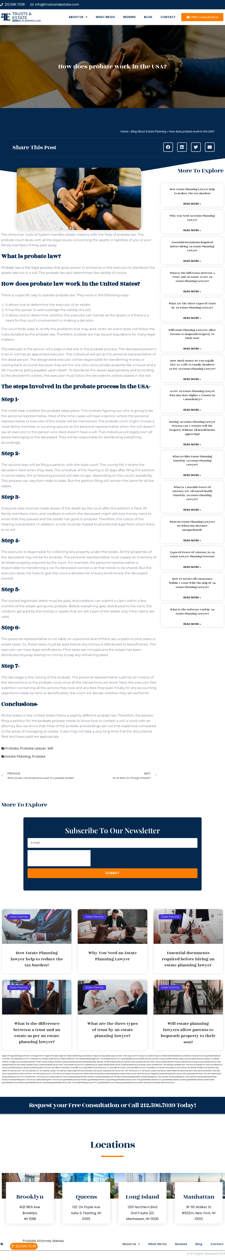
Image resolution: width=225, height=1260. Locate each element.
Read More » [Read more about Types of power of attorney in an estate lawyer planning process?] (192, 567)
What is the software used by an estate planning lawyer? (192, 612)
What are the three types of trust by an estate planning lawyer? (192, 305)
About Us (78, 17)
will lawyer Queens (149, 1071)
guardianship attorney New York (127, 1080)
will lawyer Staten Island (166, 1071)
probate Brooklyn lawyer (170, 1062)
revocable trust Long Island (81, 1068)
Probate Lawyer (33, 748)
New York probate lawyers (106, 1059)
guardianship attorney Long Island (101, 1080)
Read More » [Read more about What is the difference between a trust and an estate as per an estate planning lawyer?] (192, 291)
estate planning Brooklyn (131, 1077)
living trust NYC (133, 1056)
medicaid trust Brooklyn (182, 1056)
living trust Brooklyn (84, 1056)
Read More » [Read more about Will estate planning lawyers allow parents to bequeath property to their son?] (192, 348)
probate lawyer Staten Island (96, 1065)
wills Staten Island (214, 1074)
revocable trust (172, 1068)
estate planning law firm (26, 20)
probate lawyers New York (56, 1065)
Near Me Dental (154, 1082)
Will (50, 748)
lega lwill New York (26, 1056)
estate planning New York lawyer (22, 1080)
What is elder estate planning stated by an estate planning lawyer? (192, 460)
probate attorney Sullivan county (123, 1062)
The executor (12, 349)
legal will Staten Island (68, 1056)
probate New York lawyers (36, 1077)
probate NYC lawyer (204, 1065)
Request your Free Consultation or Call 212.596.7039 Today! (112, 1105)
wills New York (201, 1074)
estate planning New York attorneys (183, 1077)
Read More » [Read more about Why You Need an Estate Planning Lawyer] (192, 230)
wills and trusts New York (26, 1074)
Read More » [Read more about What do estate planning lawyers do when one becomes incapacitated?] (192, 540)
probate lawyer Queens (35, 1065)
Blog (148, 17)
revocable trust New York (119, 1068)
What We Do (105, 17)
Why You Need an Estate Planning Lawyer (192, 218)
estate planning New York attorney (154, 1077)
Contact (168, 17)
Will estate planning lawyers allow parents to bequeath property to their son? (192, 334)
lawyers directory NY (100, 1068)
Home (124, 131)
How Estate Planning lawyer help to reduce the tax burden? (192, 191)
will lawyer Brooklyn (85, 1071)
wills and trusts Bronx (185, 1071)
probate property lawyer (40, 1068)
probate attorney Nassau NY (201, 1059)
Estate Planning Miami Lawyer (170, 1074)
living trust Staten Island (163, 1056)
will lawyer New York (119, 1071)
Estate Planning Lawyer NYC (87, 1082)
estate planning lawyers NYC (13, 1077)
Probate (12, 748)
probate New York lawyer (185, 1065)
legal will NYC (39, 1056)
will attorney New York (16, 1071)
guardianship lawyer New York (63, 1082)
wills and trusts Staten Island (82, 1074)
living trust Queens (146, 1056)
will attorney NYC (32, 1071)
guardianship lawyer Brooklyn (13, 1082)
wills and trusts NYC (44, 1074)
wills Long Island (188, 1074)
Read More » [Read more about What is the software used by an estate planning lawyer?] (192, 624)
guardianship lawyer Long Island (38, 1082)
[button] (168, 147)
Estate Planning (17, 756)
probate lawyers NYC (76, 1065)
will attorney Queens (48, 1071)
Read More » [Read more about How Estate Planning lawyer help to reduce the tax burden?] (192, 203)
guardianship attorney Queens (174, 1080)
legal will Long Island (10, 1056)
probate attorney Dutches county (151, 1059)
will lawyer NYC (135, 1071)
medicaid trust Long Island (202, 1056)
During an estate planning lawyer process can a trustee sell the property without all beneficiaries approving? (192, 428)
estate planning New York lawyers (49, 1080)
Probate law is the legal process (27, 268)
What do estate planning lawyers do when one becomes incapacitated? (192, 526)
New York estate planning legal (83, 1059)
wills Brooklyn (99, 1074)
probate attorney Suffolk (99, 1062)
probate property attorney (19, 1068)
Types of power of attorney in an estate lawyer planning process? (192, 554)
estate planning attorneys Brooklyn (81, 1077)
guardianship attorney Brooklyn (75, 1080)
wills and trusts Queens (61, 1074)
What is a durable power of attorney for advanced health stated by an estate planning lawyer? (192, 493)
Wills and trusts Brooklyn (203, 1071)
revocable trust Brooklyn (60, 1068)
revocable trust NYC (138, 1068)
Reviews (129, 17)
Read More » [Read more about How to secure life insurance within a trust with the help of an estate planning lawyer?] (192, 597)
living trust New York (118, 1056)
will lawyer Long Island (102, 1071)
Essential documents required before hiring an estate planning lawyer (192, 246)
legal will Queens (52, 1056)
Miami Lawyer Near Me (135, 1074)
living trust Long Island (101, 1056)
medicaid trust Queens (39, 1059)
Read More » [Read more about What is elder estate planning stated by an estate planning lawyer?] (192, 475)
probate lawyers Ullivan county (139, 1065)
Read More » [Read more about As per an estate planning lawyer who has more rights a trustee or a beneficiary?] (192, 410)
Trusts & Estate (21, 15)
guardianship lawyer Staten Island (134, 1082)
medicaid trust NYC (22, 1059)
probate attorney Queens (58, 1062)
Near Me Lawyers (167, 1082)
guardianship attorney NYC (151, 1080)
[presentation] (59, 858)
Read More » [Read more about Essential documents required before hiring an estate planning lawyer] (192, 261)
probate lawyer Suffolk (117, 1065)
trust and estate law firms (57, 1077)
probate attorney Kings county (177, 1059)
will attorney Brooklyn (195, 1068)
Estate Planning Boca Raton (115, 1074)
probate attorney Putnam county (34, 1062)
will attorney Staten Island (67, 1071)
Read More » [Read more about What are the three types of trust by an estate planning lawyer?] (192, 318)
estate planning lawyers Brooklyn (108, 1077)
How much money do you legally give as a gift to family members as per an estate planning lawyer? (192, 365)
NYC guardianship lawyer (128, 1059)
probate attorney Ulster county (148, 1062)
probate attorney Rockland (79, 1062)
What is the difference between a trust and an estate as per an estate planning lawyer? (192, 277)
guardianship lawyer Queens (109, 1082)
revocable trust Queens (156, 1068)
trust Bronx (182, 1068)
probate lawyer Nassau (16, 1065)
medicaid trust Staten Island (60, 1059)
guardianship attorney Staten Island (200, 1080)
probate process (51, 721)
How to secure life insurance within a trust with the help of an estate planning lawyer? (192, 583)
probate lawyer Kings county (192, 1062)
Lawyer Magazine (151, 1074)
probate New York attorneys (163, 1065)
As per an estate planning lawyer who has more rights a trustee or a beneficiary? (192, 395)
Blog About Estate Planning (148, 131)
